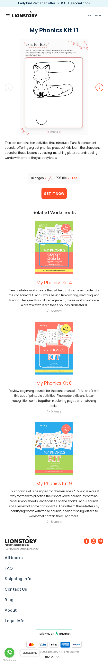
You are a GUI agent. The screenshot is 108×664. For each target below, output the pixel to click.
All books (14, 557)
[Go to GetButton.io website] (9, 660)
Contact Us (16, 589)
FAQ (9, 568)
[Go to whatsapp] (9, 653)
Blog (9, 599)
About (11, 610)
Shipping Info (18, 578)
